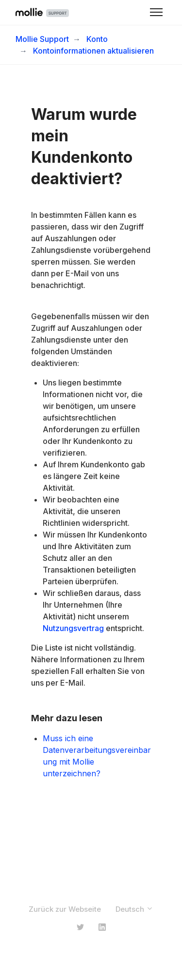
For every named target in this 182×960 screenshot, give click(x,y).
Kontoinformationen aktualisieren (93, 51)
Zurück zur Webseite (65, 909)
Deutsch (134, 909)
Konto (97, 39)
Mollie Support (42, 39)
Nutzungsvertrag (73, 628)
